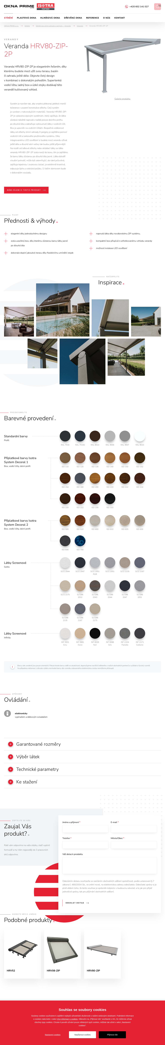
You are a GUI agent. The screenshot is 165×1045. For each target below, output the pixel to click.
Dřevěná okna (73, 17)
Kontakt (119, 17)
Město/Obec (117, 838)
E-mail (115, 822)
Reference (92, 17)
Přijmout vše (112, 1035)
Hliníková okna (50, 17)
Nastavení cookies (52, 1035)
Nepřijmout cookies (82, 1035)
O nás (106, 17)
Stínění (8, 17)
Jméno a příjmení (71, 822)
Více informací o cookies (67, 1019)
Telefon (66, 838)
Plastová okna (26, 17)
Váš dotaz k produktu (72, 854)
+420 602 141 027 (139, 6)
